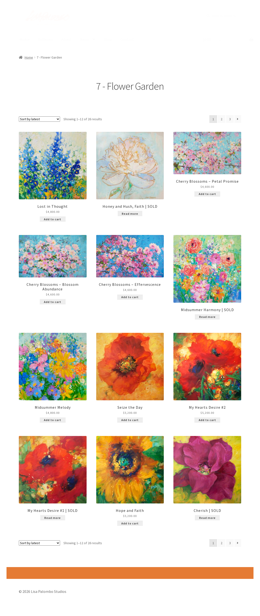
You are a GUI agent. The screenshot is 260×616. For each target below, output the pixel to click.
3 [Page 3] (230, 119)
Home (25, 39)
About (66, 39)
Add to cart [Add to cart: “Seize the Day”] (130, 420)
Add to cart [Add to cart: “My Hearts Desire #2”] (207, 420)
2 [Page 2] (221, 119)
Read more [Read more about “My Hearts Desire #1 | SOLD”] (52, 518)
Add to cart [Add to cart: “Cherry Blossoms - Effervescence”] (130, 297)
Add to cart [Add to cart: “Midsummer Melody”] (52, 420)
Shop (107, 39)
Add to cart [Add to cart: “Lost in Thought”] (52, 219)
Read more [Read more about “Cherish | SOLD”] (207, 518)
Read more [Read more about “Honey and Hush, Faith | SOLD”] (130, 214)
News (84, 39)
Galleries (45, 39)
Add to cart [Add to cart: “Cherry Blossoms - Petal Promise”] (207, 194)
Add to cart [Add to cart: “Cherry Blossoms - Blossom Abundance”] (52, 302)
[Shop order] (39, 119)
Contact (127, 39)
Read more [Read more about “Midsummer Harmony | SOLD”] (207, 317)
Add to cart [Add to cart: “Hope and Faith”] (130, 523)
